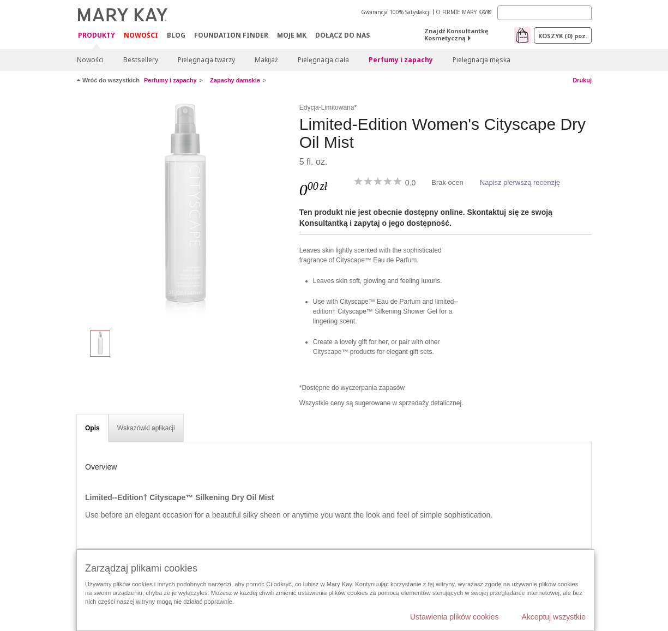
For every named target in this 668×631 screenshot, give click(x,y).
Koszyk (562, 36)
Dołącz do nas (342, 35)
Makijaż (266, 59)
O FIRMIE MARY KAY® (463, 12)
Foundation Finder (231, 35)
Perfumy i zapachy (401, 59)
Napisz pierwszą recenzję (520, 182)
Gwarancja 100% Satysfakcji (396, 12)
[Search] (544, 12)
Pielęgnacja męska (481, 59)
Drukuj (582, 80)
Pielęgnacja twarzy (206, 59)
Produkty (96, 36)
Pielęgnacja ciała (323, 59)
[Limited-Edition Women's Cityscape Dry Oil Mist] (184, 210)
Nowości (141, 35)
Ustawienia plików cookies (454, 616)
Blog (176, 35)
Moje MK (291, 35)
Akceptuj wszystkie (554, 616)
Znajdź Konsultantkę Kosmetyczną (456, 34)
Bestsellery (140, 59)
